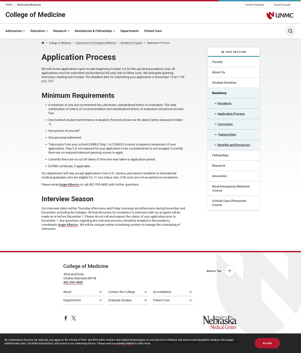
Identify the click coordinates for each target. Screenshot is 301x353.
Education (37, 31)
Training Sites (227, 134)
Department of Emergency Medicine (96, 42)
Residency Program (131, 42)
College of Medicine (35, 15)
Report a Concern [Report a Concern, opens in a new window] (228, 341)
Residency (219, 93)
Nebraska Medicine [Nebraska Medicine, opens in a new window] (29, 4)
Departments (130, 31)
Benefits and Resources (234, 145)
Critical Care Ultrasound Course (229, 203)
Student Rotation (224, 82)
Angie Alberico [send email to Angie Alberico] (69, 184)
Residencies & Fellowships (93, 31)
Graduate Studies (120, 300)
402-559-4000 (73, 282)
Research (59, 31)
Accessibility (208, 341)
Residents (225, 103)
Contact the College (121, 292)
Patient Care (153, 31)
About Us (218, 72)
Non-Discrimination (188, 341)
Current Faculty (281, 4)
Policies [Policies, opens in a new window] (150, 341)
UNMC (9, 4)
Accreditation (162, 292)
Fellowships (220, 155)
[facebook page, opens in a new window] (65, 318)
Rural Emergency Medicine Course (231, 188)
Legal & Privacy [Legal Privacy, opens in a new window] (165, 341)
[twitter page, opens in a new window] (73, 318)
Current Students (254, 4)
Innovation (219, 176)
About (67, 292)
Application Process (158, 42)
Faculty (217, 62)
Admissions (13, 31)
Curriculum (225, 124)
